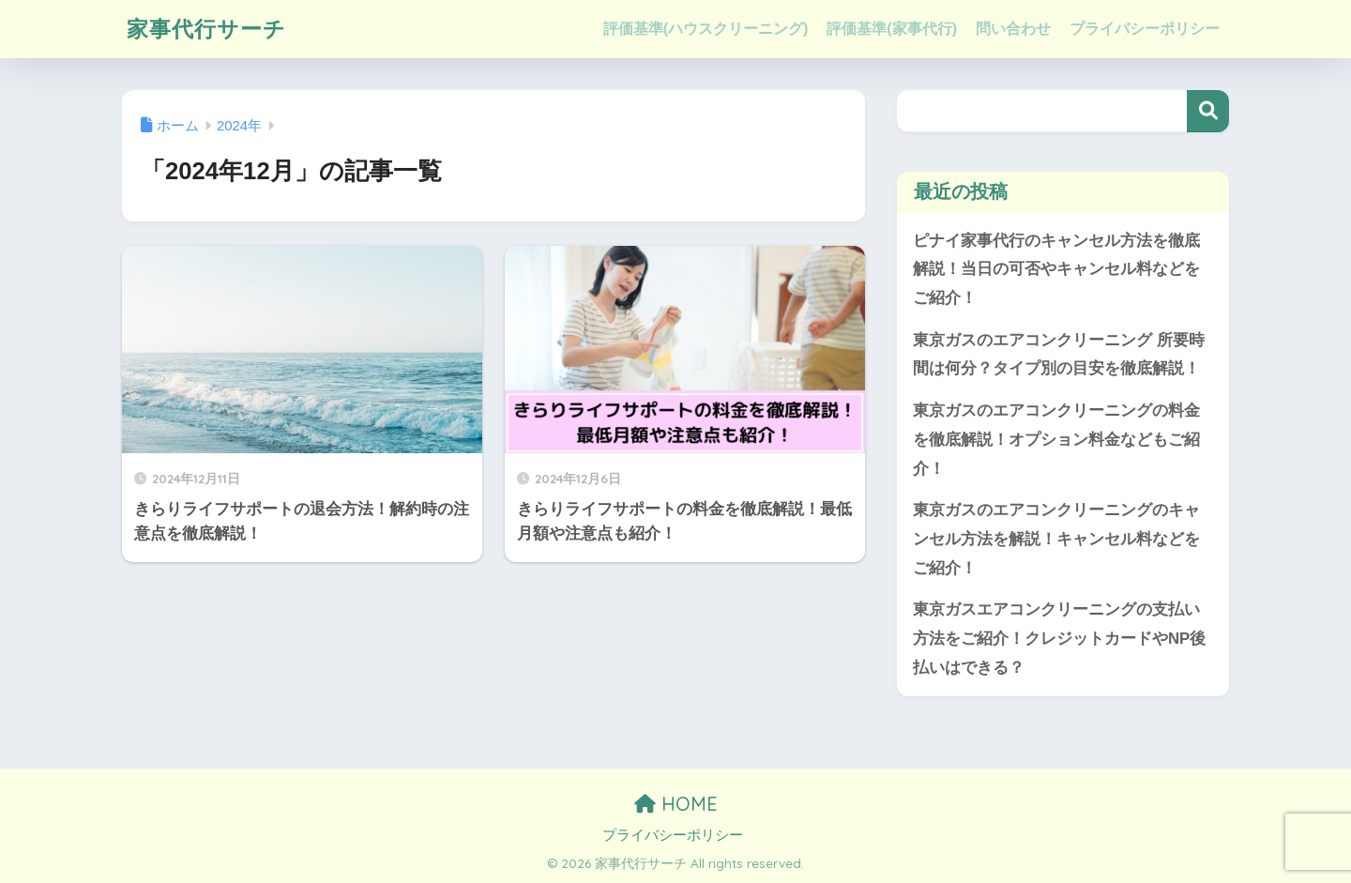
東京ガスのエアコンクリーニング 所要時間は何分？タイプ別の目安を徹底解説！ (1059, 354)
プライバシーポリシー (1145, 29)
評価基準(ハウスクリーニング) (706, 29)
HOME (676, 803)
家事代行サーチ (206, 28)
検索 (1208, 111)
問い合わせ (1013, 29)
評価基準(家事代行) (892, 29)
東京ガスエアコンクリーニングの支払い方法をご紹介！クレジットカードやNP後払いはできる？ (1059, 638)
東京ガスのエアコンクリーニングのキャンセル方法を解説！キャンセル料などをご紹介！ (1056, 538)
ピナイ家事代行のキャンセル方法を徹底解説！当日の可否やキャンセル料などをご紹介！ (1056, 269)
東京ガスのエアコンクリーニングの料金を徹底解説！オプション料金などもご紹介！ (1056, 439)
